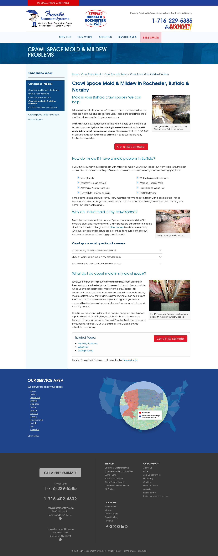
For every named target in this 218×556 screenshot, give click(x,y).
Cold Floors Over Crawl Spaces (42, 107)
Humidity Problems (87, 343)
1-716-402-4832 (60, 498)
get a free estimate (60, 472)
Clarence (34, 429)
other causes (116, 226)
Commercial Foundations (117, 485)
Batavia (34, 413)
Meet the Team (150, 485)
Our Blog (147, 481)
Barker (33, 406)
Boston (33, 416)
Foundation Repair (114, 478)
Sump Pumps (111, 474)
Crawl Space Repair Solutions (43, 114)
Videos (108, 509)
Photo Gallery (35, 119)
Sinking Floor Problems (38, 93)
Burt (32, 425)
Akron (33, 390)
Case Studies (111, 516)
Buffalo (33, 422)
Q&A (145, 470)
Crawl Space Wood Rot (39, 97)
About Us (147, 467)
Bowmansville (36, 419)
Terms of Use (129, 550)
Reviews (109, 520)
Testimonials (110, 506)
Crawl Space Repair (40, 72)
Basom (33, 409)
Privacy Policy (114, 550)
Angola (33, 400)
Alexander (35, 397)
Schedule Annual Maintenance (53, 2)
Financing (148, 478)
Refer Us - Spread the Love (155, 495)
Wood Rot (83, 346)
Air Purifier (109, 488)
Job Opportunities (151, 474)
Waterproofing (85, 350)
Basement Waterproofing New (119, 470)
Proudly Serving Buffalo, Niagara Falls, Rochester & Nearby (161, 13)
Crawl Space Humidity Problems (43, 89)
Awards (146, 488)
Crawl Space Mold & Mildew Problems (42, 102)
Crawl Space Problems (40, 83)
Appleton (34, 403)
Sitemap (142, 550)
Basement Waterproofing (117, 467)
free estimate (130, 359)
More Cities (33, 435)
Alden (33, 393)
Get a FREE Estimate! (131, 146)
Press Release (149, 492)
